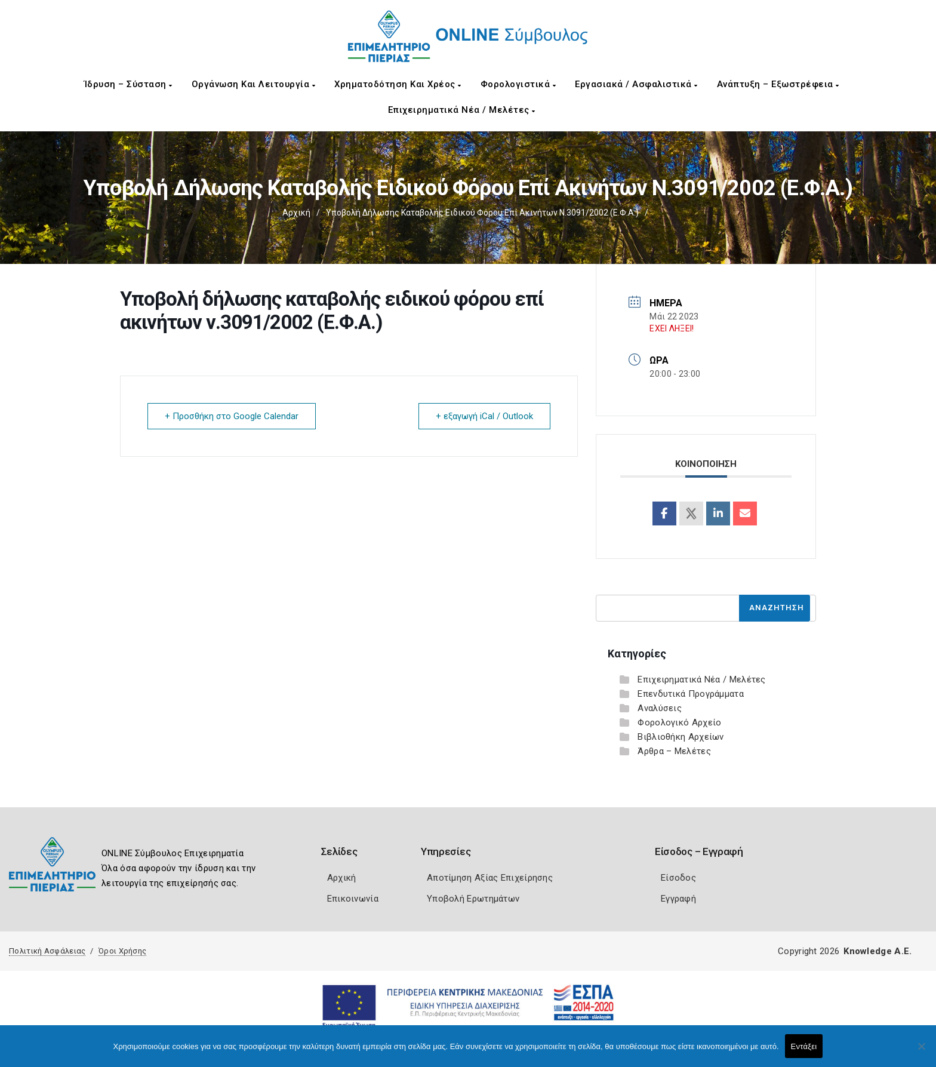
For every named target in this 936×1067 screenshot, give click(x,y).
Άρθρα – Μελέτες (674, 751)
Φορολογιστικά (518, 84)
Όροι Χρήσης (122, 950)
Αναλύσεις (660, 708)
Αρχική (296, 212)
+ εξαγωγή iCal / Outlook (484, 416)
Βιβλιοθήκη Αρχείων (680, 736)
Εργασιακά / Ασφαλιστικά (636, 84)
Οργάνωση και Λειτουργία (254, 84)
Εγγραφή (678, 898)
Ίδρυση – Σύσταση (128, 84)
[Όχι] (921, 1052)
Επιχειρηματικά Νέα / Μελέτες (461, 109)
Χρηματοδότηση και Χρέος (397, 84)
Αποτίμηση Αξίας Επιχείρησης (490, 877)
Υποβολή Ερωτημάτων (473, 898)
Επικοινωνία (352, 898)
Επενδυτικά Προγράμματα (691, 693)
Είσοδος (678, 877)
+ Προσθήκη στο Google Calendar (231, 416)
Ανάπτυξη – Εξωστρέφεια (778, 84)
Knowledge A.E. (877, 951)
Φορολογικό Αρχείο (679, 722)
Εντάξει (804, 1046)
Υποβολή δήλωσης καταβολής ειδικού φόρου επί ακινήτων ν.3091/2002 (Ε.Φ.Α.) (482, 212)
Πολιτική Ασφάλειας (47, 950)
